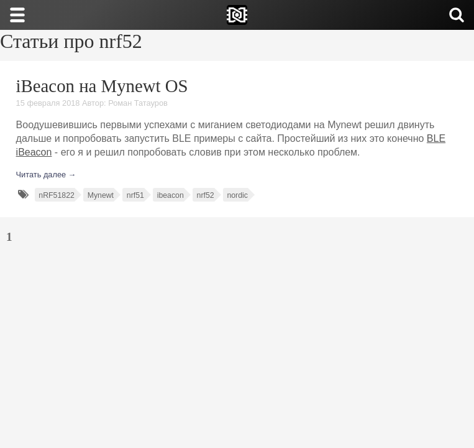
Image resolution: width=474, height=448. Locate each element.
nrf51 (135, 195)
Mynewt (101, 195)
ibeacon (170, 195)
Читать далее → (46, 174)
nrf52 (205, 195)
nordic (237, 195)
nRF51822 (57, 195)
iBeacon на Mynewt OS (102, 86)
